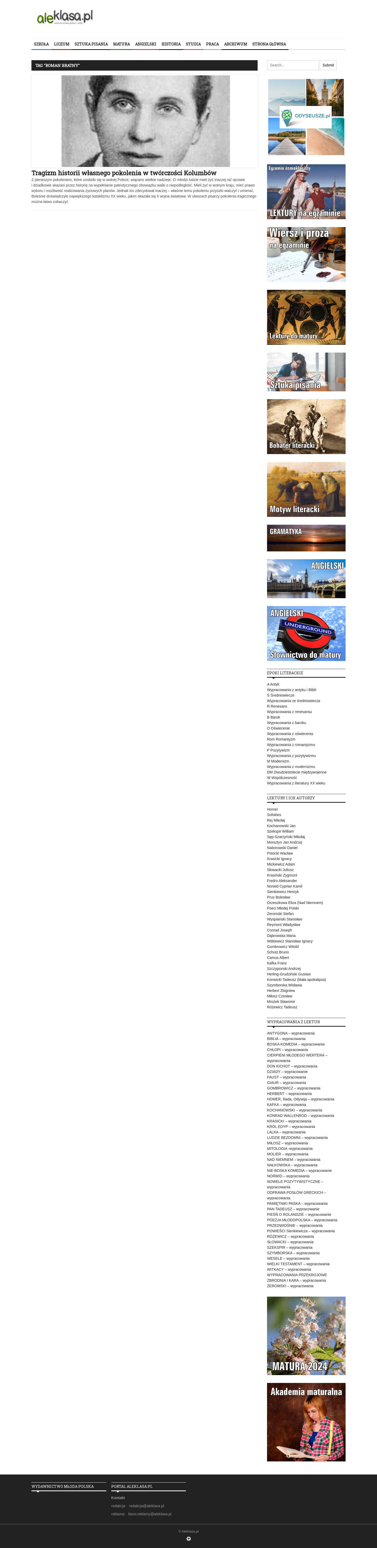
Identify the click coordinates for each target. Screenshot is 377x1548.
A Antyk (273, 684)
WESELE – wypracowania (288, 1258)
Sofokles (274, 815)
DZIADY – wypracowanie (287, 1072)
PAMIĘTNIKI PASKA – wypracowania (297, 1203)
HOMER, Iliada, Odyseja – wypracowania (300, 1099)
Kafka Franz (277, 963)
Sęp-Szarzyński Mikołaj (286, 837)
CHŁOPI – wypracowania (287, 1050)
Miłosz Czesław (279, 996)
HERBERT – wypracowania (289, 1094)
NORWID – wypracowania (288, 1176)
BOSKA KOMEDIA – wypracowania (295, 1044)
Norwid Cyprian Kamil (284, 886)
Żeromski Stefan (280, 914)
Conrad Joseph (279, 930)
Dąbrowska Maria (281, 936)
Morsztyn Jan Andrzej (284, 842)
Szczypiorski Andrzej (284, 969)
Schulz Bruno (278, 952)
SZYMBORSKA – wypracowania (293, 1253)
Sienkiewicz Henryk (283, 892)
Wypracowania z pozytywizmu (291, 756)
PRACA (212, 44)
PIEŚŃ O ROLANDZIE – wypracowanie (299, 1214)
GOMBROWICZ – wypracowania (293, 1088)
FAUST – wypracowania (286, 1077)
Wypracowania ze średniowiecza (293, 701)
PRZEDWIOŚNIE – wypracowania (295, 1225)
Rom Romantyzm (281, 739)
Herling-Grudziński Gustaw (289, 974)
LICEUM (61, 44)
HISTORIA (171, 44)
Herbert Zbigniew (281, 990)
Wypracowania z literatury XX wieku (296, 783)
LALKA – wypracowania (286, 1132)
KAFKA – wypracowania (286, 1105)
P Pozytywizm (278, 750)
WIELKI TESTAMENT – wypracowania (298, 1264)
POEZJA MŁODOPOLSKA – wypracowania (302, 1220)
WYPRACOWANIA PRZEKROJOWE (297, 1275)
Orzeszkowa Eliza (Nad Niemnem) (295, 903)
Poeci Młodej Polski (283, 908)
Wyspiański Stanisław (284, 919)
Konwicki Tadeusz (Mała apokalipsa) (296, 980)
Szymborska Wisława (284, 985)
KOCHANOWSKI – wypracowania (294, 1110)
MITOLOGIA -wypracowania (290, 1148)
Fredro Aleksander (282, 881)
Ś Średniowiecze (280, 695)
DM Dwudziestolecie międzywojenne (296, 772)
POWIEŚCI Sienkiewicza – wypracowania (301, 1231)
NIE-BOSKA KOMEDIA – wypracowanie (299, 1170)
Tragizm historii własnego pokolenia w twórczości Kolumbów (124, 173)
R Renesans (277, 706)
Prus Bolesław (278, 897)
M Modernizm (278, 761)
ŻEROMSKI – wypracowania (290, 1286)
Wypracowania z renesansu (289, 712)
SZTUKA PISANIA (91, 44)
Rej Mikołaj (276, 820)
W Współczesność (282, 778)
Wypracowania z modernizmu (291, 767)
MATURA (121, 44)
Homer (272, 809)
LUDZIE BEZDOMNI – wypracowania (297, 1137)
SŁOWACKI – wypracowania (290, 1242)
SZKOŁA (41, 44)
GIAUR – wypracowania (286, 1083)
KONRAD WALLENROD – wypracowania (300, 1116)
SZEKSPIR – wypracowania (290, 1247)
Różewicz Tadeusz (282, 1007)
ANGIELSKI (145, 44)
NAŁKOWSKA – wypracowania (292, 1165)
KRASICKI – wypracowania (289, 1121)
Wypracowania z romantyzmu (291, 745)
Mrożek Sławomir (281, 1001)
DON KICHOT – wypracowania (292, 1066)
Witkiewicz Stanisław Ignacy (290, 941)
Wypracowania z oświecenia (290, 734)
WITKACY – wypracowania (289, 1269)
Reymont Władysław (283, 925)
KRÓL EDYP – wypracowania (291, 1127)
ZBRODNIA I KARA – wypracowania (296, 1280)
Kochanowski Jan (281, 826)
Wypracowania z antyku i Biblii (291, 690)
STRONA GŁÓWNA (269, 44)
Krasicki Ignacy (279, 859)
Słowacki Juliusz (280, 870)
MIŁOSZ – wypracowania (287, 1143)
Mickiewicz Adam (281, 864)
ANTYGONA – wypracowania (291, 1033)
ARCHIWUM (235, 44)
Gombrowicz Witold (283, 947)
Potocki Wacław (280, 853)
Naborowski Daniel (282, 848)
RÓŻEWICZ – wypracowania (290, 1236)
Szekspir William (280, 831)
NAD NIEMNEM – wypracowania (293, 1159)
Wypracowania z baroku (286, 723)
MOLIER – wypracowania (287, 1154)
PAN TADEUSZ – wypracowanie (293, 1209)
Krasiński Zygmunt (282, 875)
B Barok (273, 717)
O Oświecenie (278, 728)
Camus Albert (278, 958)
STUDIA (193, 44)
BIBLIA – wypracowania (286, 1039)
